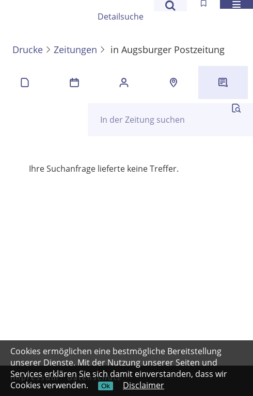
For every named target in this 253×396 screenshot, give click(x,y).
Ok (105, 386)
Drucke (27, 49)
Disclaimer (143, 385)
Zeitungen (75, 49)
